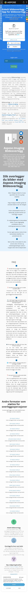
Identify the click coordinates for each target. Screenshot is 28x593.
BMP (24, 156)
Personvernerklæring (17, 50)
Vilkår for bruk (9, 50)
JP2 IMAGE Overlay (15, 428)
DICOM (9, 159)
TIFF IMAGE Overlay (15, 454)
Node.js (16, 120)
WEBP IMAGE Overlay (14, 485)
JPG (16, 156)
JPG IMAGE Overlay (15, 418)
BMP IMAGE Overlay (15, 444)
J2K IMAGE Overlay (15, 434)
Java (6, 120)
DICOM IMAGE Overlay (15, 490)
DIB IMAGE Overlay (15, 449)
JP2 (19, 156)
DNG (16, 159)
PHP (3, 120)
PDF (13, 61)
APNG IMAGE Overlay (14, 475)
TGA (19, 158)
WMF (12, 166)
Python (23, 118)
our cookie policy (17, 581)
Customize (8, 588)
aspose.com (16, 17)
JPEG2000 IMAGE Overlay (14, 439)
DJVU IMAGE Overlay (15, 501)
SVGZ (20, 165)
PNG (12, 158)
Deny (19, 588)
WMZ (15, 166)
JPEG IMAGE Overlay (15, 423)
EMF (23, 165)
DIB (4, 158)
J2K (21, 156)
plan (18, 34)
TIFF (7, 158)
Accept (14, 584)
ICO (19, 159)
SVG (17, 165)
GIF (10, 158)
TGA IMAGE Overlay (15, 480)
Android (10, 120)
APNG (15, 158)
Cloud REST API (19, 122)
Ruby (20, 120)
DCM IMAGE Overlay (15, 495)
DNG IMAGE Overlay (15, 506)
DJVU (13, 159)
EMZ (9, 166)
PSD (14, 161)
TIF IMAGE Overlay (14, 459)
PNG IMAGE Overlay (15, 470)
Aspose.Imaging (14, 566)
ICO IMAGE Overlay (15, 511)
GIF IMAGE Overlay (15, 464)
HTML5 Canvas (11, 165)
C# (19, 118)
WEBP (22, 158)
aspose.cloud (13, 19)
